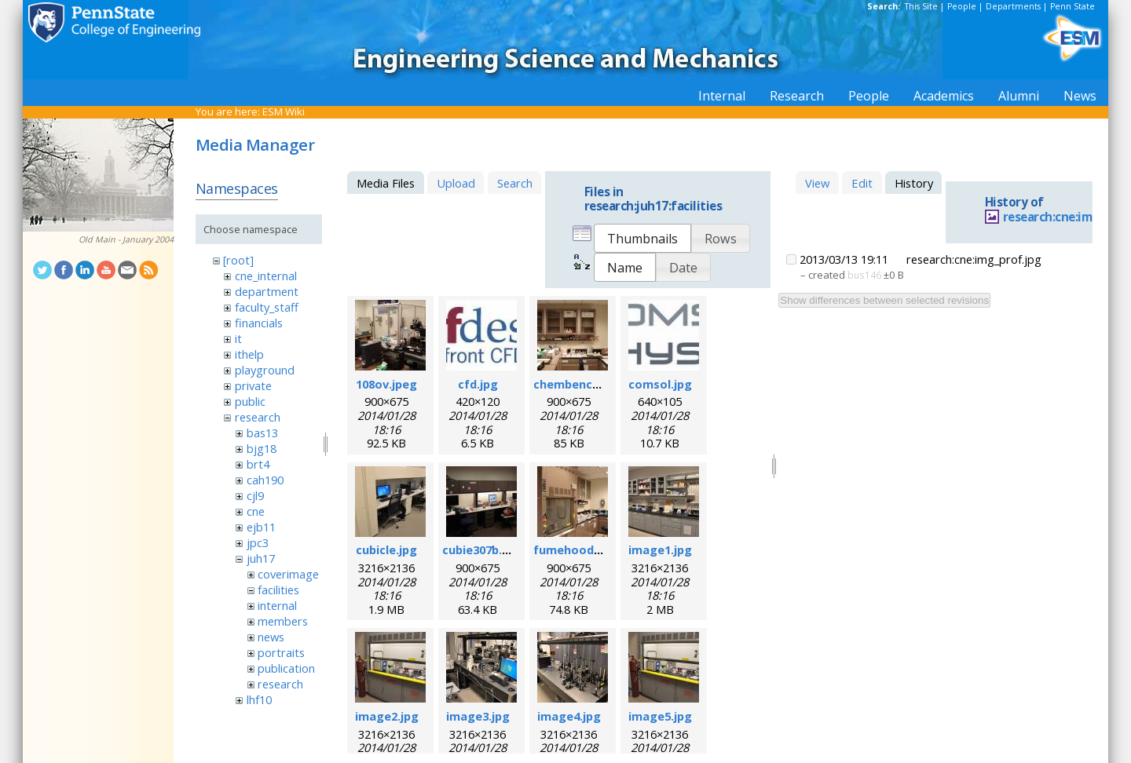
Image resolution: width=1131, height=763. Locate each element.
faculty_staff (266, 307)
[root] (238, 260)
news (271, 636)
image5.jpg (660, 716)
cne (256, 511)
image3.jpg (478, 716)
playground (265, 370)
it (238, 338)
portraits (281, 652)
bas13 (262, 432)
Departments (1013, 6)
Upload (456, 183)
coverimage (288, 574)
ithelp (249, 354)
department (266, 291)
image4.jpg (569, 716)
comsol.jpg (660, 384)
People (961, 6)
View (817, 183)
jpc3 (258, 542)
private (253, 385)
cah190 (265, 479)
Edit (862, 183)
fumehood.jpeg (577, 549)
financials (259, 322)
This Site (921, 6)
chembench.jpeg (580, 384)
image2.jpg (387, 716)
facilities (278, 589)
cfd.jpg (478, 384)
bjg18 (261, 448)
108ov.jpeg (386, 384)
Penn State (1072, 6)
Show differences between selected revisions (884, 300)
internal (277, 605)
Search (515, 183)
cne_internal (266, 275)
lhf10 (259, 699)
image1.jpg (660, 549)
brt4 (258, 464)
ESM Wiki (283, 111)
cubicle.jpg (386, 549)
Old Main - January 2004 (126, 239)
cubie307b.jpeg (484, 549)
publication (286, 668)
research (257, 417)
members (283, 621)
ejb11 (261, 527)
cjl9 (255, 495)
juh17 (261, 558)
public (250, 401)
